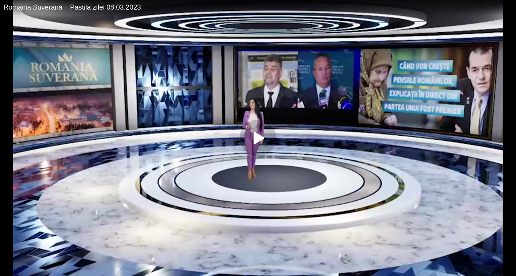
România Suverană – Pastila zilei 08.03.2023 (72, 7)
